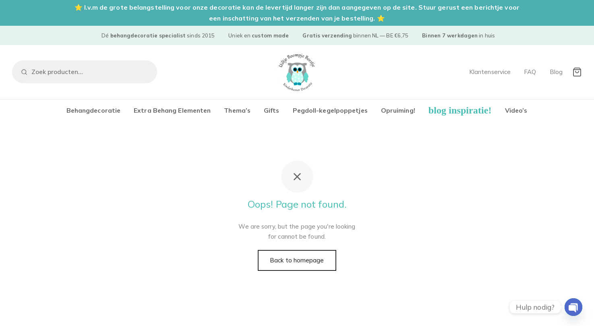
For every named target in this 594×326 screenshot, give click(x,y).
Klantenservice (490, 72)
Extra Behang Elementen (172, 110)
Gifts (271, 110)
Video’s (516, 110)
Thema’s (237, 110)
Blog (556, 72)
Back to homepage (297, 260)
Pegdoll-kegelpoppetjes (330, 110)
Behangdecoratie (93, 110)
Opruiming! (398, 110)
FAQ (530, 72)
